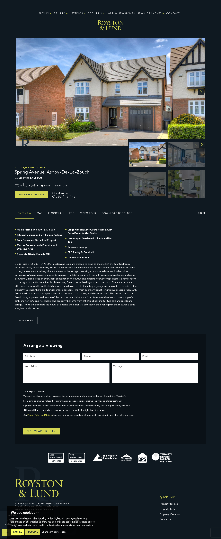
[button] (201, 92)
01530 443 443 (64, 194)
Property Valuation (170, 514)
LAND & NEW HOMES (121, 13)
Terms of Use (42, 503)
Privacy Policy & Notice (59, 503)
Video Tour (88, 213)
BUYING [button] (43, 13)
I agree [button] (17, 532)
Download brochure (117, 213)
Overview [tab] (24, 213)
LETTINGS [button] (76, 13)
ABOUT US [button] (95, 13)
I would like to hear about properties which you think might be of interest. (65, 410)
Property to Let (168, 509)
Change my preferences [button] (54, 532)
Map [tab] (40, 213)
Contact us (165, 519)
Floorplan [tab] (56, 213)
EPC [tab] (71, 213)
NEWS (141, 13)
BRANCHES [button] (154, 13)
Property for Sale (169, 503)
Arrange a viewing (31, 194)
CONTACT (173, 13)
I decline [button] (32, 532)
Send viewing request (42, 431)
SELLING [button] (59, 13)
